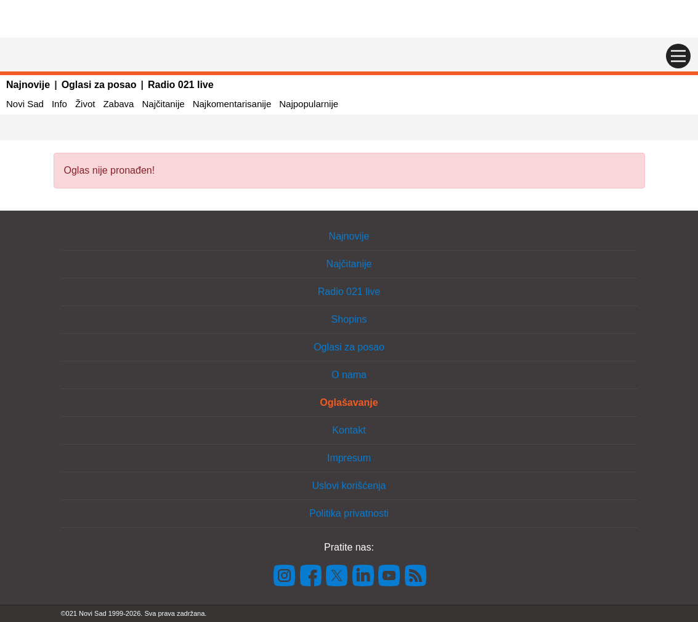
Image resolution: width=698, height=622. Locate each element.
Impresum (349, 458)
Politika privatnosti (349, 513)
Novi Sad (25, 104)
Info (59, 104)
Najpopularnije (308, 104)
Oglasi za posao (99, 84)
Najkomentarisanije (232, 104)
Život (85, 104)
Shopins (349, 319)
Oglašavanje (349, 402)
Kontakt (348, 430)
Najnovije (28, 84)
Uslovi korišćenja (349, 485)
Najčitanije (163, 104)
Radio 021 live (181, 84)
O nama (349, 375)
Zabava (118, 104)
